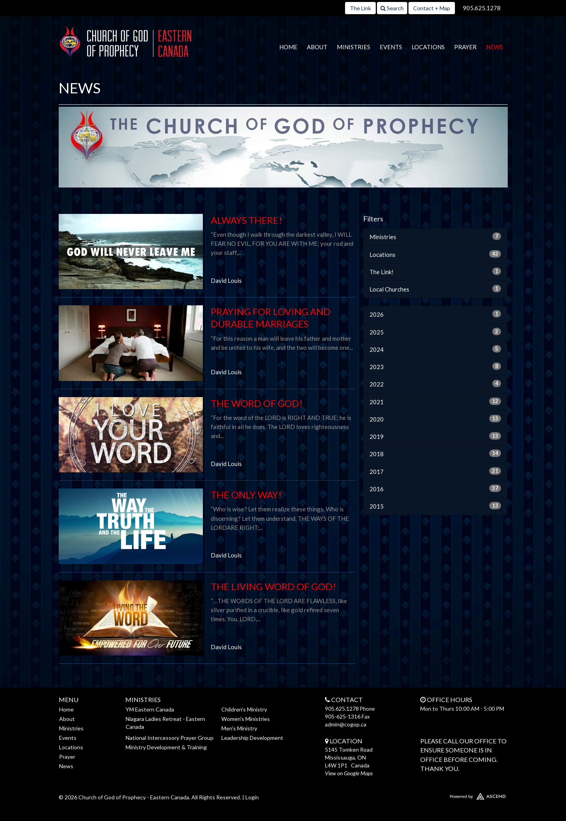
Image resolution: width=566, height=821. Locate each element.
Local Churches (435, 289)
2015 (435, 506)
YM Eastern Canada (150, 709)
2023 (435, 366)
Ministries (353, 46)
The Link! (435, 271)
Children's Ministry (244, 709)
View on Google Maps (349, 773)
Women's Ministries (245, 718)
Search (392, 8)
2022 (435, 384)
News (494, 46)
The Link (360, 8)
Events (391, 46)
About (317, 46)
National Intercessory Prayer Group (169, 737)
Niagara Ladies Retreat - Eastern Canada (165, 722)
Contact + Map (431, 8)
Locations (428, 46)
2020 (435, 419)
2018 (435, 453)
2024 (435, 349)
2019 (435, 436)
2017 (435, 471)
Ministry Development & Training (166, 747)
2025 (435, 332)
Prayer (465, 46)
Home (288, 46)
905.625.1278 (482, 7)
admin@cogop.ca (345, 724)
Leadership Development (252, 737)
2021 (435, 401)
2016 (435, 488)
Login (252, 797)
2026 (435, 314)
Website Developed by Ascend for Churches (454, 794)
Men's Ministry (239, 728)
